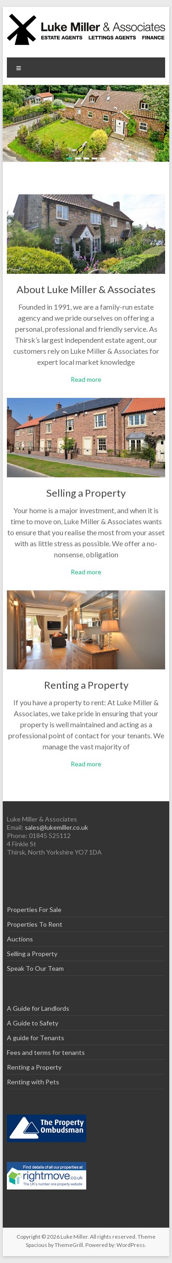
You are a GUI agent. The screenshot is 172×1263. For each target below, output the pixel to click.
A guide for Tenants (35, 1038)
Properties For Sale (34, 909)
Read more (86, 379)
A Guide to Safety (32, 1023)
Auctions (20, 939)
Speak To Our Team (35, 968)
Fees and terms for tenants (46, 1052)
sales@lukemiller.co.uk (56, 827)
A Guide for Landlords (38, 1008)
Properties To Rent (34, 924)
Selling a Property (86, 493)
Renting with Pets (33, 1082)
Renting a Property (86, 685)
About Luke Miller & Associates (86, 289)
